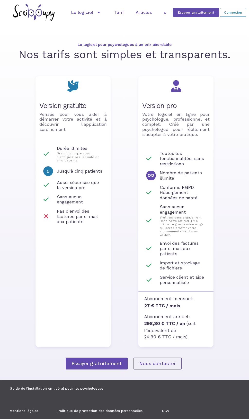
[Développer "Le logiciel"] (87, 12)
